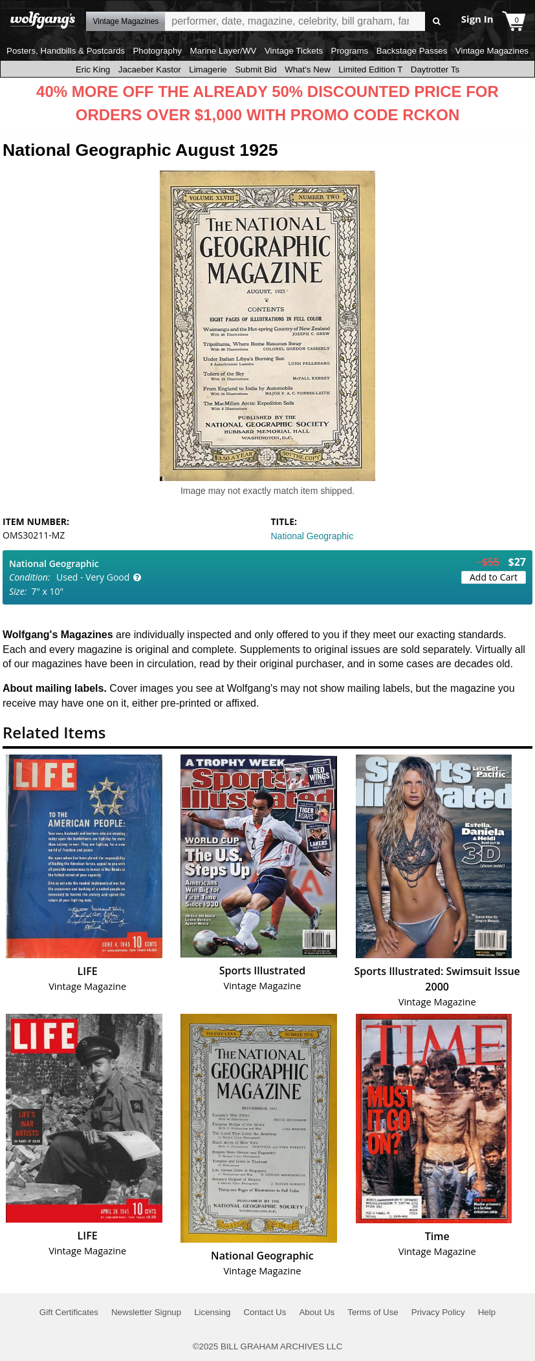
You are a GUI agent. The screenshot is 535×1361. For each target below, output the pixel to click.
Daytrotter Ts (435, 69)
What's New (308, 69)
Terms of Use (373, 1312)
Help (487, 1312)
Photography (157, 51)
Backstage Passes (412, 51)
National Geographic (312, 536)
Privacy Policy (438, 1312)
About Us (316, 1312)
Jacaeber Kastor (149, 69)
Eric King (93, 69)
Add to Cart (494, 577)
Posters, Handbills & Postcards (65, 51)
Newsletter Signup (146, 1312)
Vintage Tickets (294, 51)
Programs (350, 51)
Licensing (212, 1312)
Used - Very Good (92, 577)
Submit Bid (255, 69)
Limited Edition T (370, 69)
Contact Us (264, 1312)
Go (437, 22)
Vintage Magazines (492, 51)
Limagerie (208, 69)
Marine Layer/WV (223, 51)
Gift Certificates (68, 1312)
